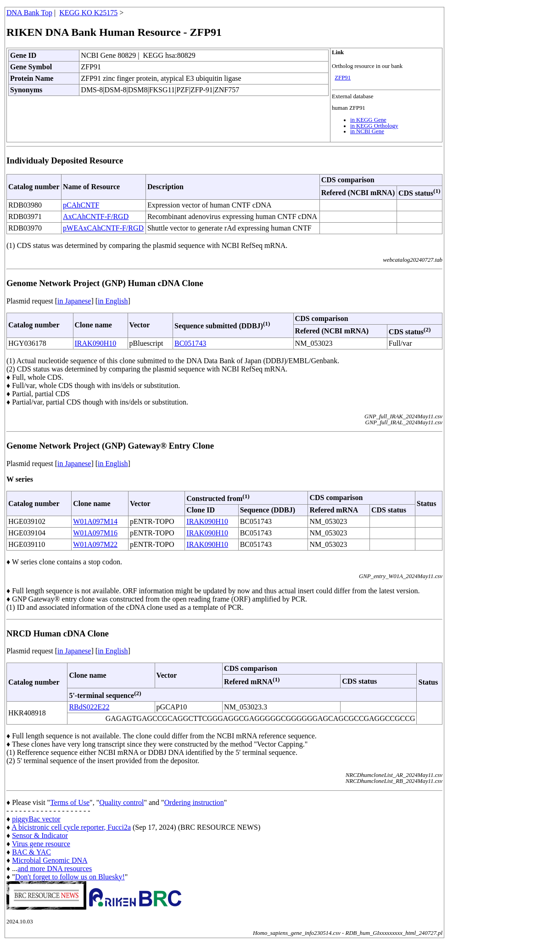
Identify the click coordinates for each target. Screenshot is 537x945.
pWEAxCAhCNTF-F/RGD (103, 228)
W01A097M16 (95, 533)
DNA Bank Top (29, 13)
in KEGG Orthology (374, 126)
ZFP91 (343, 77)
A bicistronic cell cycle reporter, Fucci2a (71, 827)
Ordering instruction (194, 802)
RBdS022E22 (89, 707)
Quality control (121, 802)
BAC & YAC (31, 852)
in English (113, 301)
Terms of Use (70, 802)
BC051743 (190, 343)
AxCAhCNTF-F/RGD (96, 216)
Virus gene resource (41, 844)
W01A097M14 (95, 521)
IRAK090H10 (96, 343)
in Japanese (74, 301)
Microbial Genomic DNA (49, 860)
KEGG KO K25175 (88, 13)
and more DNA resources (54, 868)
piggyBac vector (36, 819)
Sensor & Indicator (40, 835)
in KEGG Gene (368, 120)
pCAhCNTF (81, 205)
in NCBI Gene (367, 131)
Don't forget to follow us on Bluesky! (70, 877)
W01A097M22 (95, 544)
